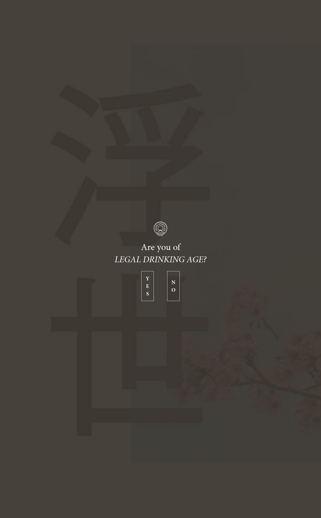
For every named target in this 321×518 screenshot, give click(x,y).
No (173, 286)
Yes (147, 286)
